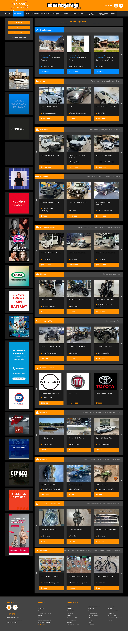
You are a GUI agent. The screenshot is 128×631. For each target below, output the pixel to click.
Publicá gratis (19, 32)
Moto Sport (73, 306)
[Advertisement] (19, 54)
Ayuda (40, 615)
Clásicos (69, 622)
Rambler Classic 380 (48, 485)
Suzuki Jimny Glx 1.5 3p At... (78, 202)
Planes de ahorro (71, 620)
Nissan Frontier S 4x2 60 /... (50, 393)
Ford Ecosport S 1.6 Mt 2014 (106, 107)
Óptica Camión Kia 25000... (50, 529)
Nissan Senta (46, 398)
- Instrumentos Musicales (115, 617)
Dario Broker (46, 445)
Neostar (72, 211)
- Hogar (110, 608)
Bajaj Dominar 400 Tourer (105, 300)
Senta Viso (100, 113)
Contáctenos (41, 624)
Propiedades (91, 608)
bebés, (95, 551)
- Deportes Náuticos (93, 615)
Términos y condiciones (44, 613)
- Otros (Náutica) (92, 617)
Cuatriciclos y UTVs (72, 617)
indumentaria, (110, 551)
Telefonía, (67, 551)
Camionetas (70, 610)
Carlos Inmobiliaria (76, 66)
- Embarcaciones (92, 613)
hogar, (90, 551)
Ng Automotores (48, 306)
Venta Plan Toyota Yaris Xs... (105, 393)
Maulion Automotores (104, 211)
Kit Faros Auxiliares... (75, 529)
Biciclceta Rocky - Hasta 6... (105, 576)
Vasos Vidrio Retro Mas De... (78, 576)
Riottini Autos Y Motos (104, 155)
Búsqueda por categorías (44, 620)
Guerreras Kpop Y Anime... (50, 576)
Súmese (40, 610)
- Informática (111, 606)
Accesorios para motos (111, 504)
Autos (68, 606)
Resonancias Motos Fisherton (104, 305)
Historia (40, 617)
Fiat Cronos (73, 393)
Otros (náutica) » (114, 412)
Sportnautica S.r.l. (103, 353)
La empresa (41, 608)
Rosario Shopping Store (50, 583)
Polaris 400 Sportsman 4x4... (51, 346)
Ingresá (19, 23)
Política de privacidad (44, 622)
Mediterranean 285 (47, 438)
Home (39, 606)
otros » (117, 551)
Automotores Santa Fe (105, 489)
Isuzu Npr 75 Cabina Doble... (51, 253)
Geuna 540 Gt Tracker (76, 438)
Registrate (19, 28)
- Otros (110, 620)
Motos (69, 615)
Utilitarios (69, 608)
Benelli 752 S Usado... (76, 300)
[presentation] (36, 54)
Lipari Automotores (48, 353)
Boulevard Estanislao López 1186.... (104, 58)
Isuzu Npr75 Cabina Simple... (106, 253)
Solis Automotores (48, 113)
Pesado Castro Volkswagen (47, 210)
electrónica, (75, 551)
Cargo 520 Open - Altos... (104, 438)
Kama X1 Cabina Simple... (77, 253)
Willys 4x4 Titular (102, 485)
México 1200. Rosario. (50, 58)
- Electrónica (91, 624)
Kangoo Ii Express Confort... (50, 155)
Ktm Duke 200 (46, 300)
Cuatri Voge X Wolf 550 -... (77, 346)
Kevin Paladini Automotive (51, 489)
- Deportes (111, 613)
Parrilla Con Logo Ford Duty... (106, 529)
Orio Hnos (45, 162)
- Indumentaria (112, 615)
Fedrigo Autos (74, 162)
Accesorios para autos (73, 624)
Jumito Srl (100, 66)
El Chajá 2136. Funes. (78, 58)
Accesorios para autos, (95, 504)
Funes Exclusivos (75, 489)
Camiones (70, 613)
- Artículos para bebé (113, 610)
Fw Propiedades (47, 66)
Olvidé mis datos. (19, 37)
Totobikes (100, 583)
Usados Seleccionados (77, 113)
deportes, (101, 551)
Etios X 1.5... (72, 107)
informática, (84, 551)
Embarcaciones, (89, 412)
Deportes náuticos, (102, 412)
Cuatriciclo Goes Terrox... (104, 346)
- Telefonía (90, 622)
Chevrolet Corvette (75, 485)
